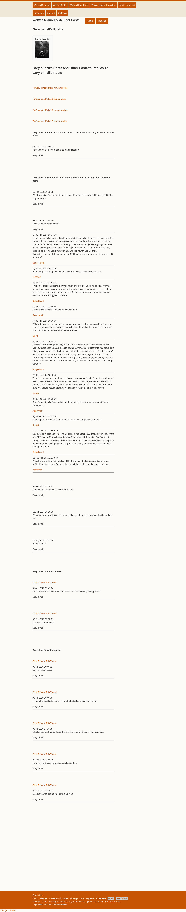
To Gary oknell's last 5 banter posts (49, 99)
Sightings (62, 13)
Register (102, 21)
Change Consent (8, 910)
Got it (110, 898)
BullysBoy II (38, 301)
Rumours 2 (39, 13)
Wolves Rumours (42, 5)
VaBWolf (37, 277)
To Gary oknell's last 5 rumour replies (50, 110)
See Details (121, 898)
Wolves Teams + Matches (103, 5)
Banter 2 (51, 13)
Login (90, 21)
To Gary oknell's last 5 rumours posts (50, 88)
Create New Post (127, 5)
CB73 (35, 336)
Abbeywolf (37, 411)
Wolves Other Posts (79, 5)
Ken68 (36, 393)
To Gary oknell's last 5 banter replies (50, 121)
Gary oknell (38, 315)
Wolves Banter (60, 5)
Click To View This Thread (45, 582)
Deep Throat (38, 263)
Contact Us (38, 895)
